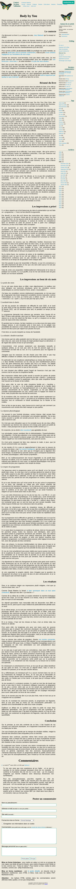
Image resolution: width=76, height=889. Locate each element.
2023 (60, 157)
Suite (60, 141)
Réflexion (61, 131)
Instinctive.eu (68, 2)
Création (61, 112)
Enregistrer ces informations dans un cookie (18, 824)
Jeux (60, 125)
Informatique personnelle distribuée (65, 89)
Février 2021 (64, 182)
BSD (60, 108)
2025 (60, 154)
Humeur (61, 122)
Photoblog (59, 4)
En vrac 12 (70, 80)
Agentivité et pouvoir (64, 58)
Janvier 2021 (64, 184)
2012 (60, 201)
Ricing (67, 78)
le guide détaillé (34, 875)
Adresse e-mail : (28, 810)
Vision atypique (62, 143)
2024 (60, 156)
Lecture (61, 129)
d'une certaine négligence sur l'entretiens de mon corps (28, 53)
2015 (60, 196)
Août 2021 (63, 171)
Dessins (40, 4)
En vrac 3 (61, 54)
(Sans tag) (61, 103)
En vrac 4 (61, 45)
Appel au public (62, 104)
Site (60, 135)
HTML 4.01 (25, 6)
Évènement (64, 36)
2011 (60, 203)
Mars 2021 (63, 180)
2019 (60, 188)
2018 (60, 190)
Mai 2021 (63, 177)
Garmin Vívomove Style (65, 56)
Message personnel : (28, 854)
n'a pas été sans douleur (40, 61)
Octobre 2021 (64, 167)
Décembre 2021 (65, 163)
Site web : (28, 816)
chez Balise (38, 35)
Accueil (23, 4)
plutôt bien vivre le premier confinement (21, 52)
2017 (60, 192)
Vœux (60, 145)
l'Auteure (29, 4)
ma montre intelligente (27, 449)
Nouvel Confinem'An (64, 51)
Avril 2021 (63, 178)
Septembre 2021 (65, 169)
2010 (60, 205)
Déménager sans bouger (65, 60)
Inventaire (61, 124)
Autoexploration (65, 34)
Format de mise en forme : (18, 820)
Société (61, 139)
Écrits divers (47, 4)
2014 (60, 198)
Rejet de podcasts (63, 49)
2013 (60, 200)
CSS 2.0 (33, 6)
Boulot (60, 110)
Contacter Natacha (26, 2)
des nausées (25, 430)
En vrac (61, 114)
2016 (60, 194)
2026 (60, 152)
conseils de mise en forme (38, 827)
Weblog (65, 4)
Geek (60, 118)
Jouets (60, 127)
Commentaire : (28, 836)
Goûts (60, 120)
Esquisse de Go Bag (64, 47)
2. (2, 765)
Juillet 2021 (63, 173)
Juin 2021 (63, 175)
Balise (26, 765)
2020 (60, 186)
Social (60, 137)
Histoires (53, 4)
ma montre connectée (47, 639)
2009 (60, 207)
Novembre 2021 (65, 165)
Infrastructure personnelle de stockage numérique (65, 72)
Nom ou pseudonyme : (28, 804)
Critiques (34, 4)
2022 (60, 159)
